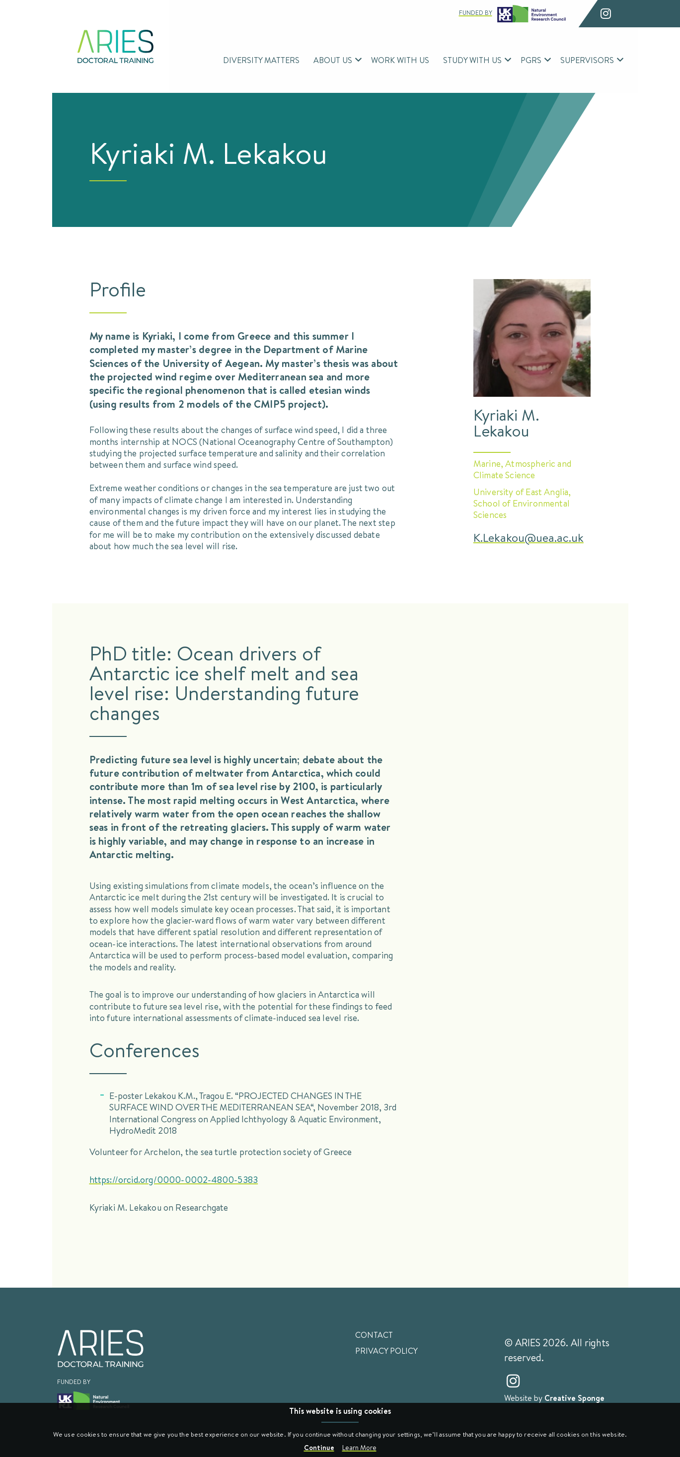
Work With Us (400, 60)
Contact (374, 1335)
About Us (332, 60)
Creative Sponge (574, 1397)
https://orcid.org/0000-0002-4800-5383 (173, 1179)
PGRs (531, 60)
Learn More (359, 1447)
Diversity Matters (261, 60)
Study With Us (472, 60)
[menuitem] (261, 60)
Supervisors (587, 60)
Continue (319, 1447)
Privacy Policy (386, 1351)
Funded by (512, 13)
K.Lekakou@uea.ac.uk (528, 537)
